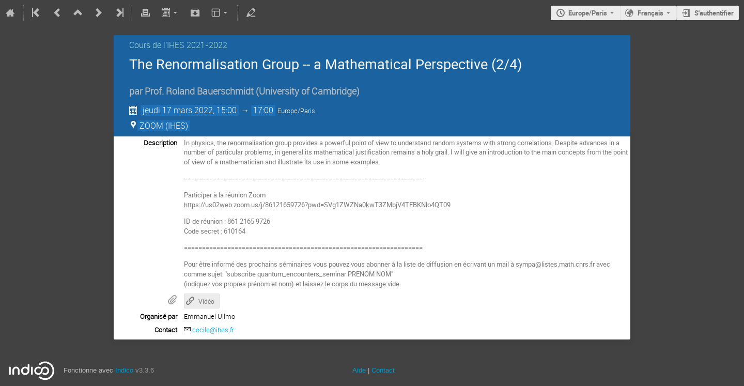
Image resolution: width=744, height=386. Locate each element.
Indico (124, 370)
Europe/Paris (587, 13)
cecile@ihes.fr (213, 329)
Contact (383, 370)
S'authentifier (714, 13)
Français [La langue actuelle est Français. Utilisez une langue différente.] (650, 13)
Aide (359, 370)
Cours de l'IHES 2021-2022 (178, 45)
